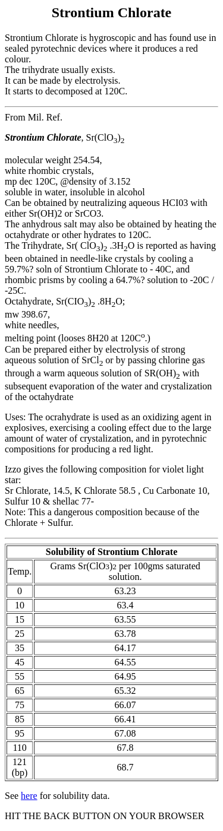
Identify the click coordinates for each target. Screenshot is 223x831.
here (29, 796)
